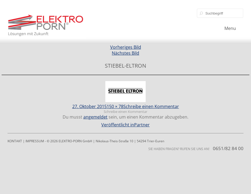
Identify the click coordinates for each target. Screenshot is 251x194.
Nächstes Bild (125, 53)
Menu (230, 28)
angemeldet (95, 117)
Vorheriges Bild (125, 47)
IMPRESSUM (35, 141)
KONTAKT (15, 141)
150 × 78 (115, 106)
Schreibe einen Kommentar (151, 106)
